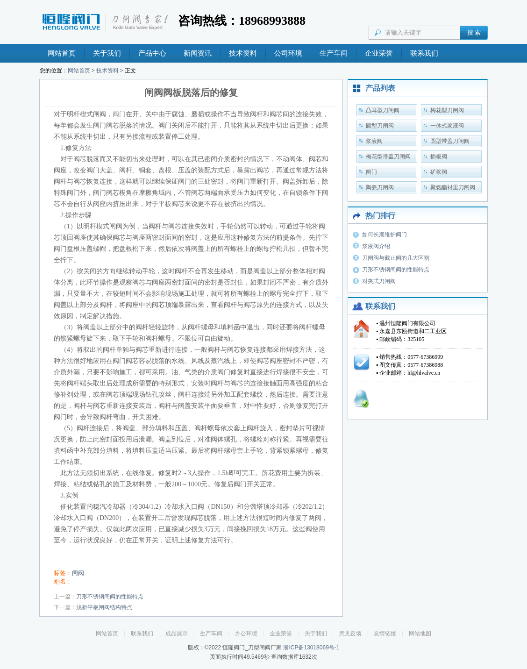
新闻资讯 (198, 53)
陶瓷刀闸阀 (380, 187)
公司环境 (288, 53)
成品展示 (176, 633)
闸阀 (78, 572)
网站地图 (420, 633)
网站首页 (62, 53)
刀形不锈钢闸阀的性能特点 (109, 596)
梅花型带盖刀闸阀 (388, 156)
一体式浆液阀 (447, 125)
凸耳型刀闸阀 (382, 110)
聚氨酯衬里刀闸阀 (452, 187)
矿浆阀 (438, 172)
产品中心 (152, 53)
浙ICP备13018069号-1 (311, 647)
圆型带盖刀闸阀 (450, 141)
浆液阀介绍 (376, 246)
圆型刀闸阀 (380, 125)
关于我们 (107, 53)
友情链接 (385, 633)
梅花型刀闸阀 (447, 110)
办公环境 (246, 633)
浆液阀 (374, 141)
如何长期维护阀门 (384, 234)
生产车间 (334, 53)
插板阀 (438, 156)
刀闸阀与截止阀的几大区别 (395, 258)
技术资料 (243, 53)
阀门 (119, 114)
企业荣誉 (379, 53)
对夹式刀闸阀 (379, 281)
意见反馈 (350, 633)
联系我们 (424, 53)
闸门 (371, 172)
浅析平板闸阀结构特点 (104, 607)
